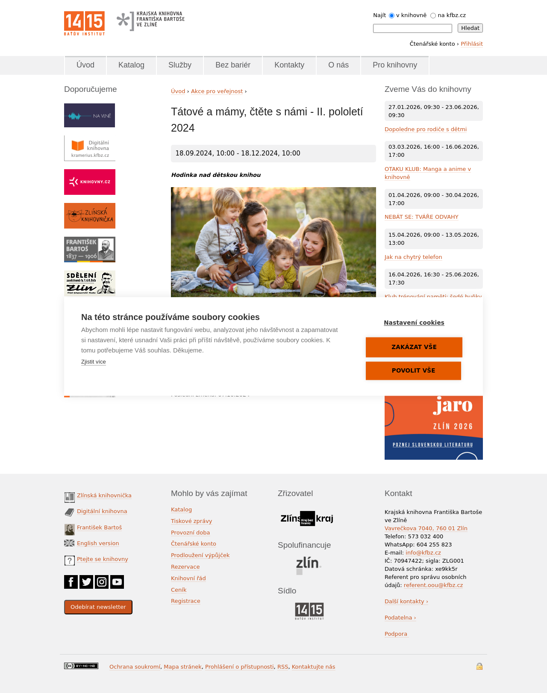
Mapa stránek (182, 667)
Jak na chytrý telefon (413, 257)
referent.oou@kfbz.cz (433, 585)
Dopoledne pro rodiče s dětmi (426, 129)
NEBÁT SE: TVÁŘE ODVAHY (422, 217)
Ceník (178, 590)
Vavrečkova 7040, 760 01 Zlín (426, 528)
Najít (379, 15)
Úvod (85, 65)
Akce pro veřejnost (217, 91)
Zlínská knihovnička (104, 495)
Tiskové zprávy (191, 521)
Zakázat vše (415, 347)
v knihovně (411, 15)
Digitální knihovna (102, 511)
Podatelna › (400, 617)
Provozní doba (190, 532)
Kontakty (289, 65)
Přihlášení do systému (479, 666)
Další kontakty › (406, 601)
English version (98, 543)
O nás (338, 65)
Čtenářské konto (193, 543)
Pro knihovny (395, 65)
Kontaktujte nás (313, 667)
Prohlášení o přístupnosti (239, 667)
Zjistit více (93, 362)
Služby (179, 65)
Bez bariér (232, 65)
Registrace (185, 601)
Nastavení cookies (415, 323)
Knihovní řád (188, 578)
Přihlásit (472, 44)
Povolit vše (414, 370)
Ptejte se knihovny (102, 559)
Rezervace (185, 567)
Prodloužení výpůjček (200, 555)
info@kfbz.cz (423, 552)
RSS (282, 667)
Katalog (131, 65)
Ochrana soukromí (134, 667)
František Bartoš (99, 527)
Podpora (397, 634)
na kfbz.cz (452, 15)
